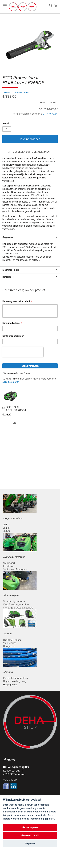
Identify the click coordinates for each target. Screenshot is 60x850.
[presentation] (22, 352)
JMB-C (6, 531)
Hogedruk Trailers (12, 640)
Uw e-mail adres (11, 323)
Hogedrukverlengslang (14, 681)
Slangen (8, 672)
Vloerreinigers (11, 595)
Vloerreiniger (9, 643)
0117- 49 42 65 (50, 113)
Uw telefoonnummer (13, 336)
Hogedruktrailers (12, 518)
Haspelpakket (10, 684)
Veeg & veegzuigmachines (16, 604)
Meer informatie (10, 270)
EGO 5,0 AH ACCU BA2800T (16, 409)
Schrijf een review (21, 92)
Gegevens (7, 237)
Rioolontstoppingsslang (15, 678)
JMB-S (6, 524)
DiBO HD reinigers (13, 556)
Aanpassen (30, 843)
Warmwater (9, 563)
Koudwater (8, 566)
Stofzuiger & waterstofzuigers (18, 607)
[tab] (30, 237)
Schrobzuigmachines (14, 601)
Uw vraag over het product (16, 301)
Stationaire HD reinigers (15, 569)
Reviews (8, 277)
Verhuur (7, 633)
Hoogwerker (9, 646)
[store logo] (22, 6)
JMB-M (6, 527)
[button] (14, 423)
